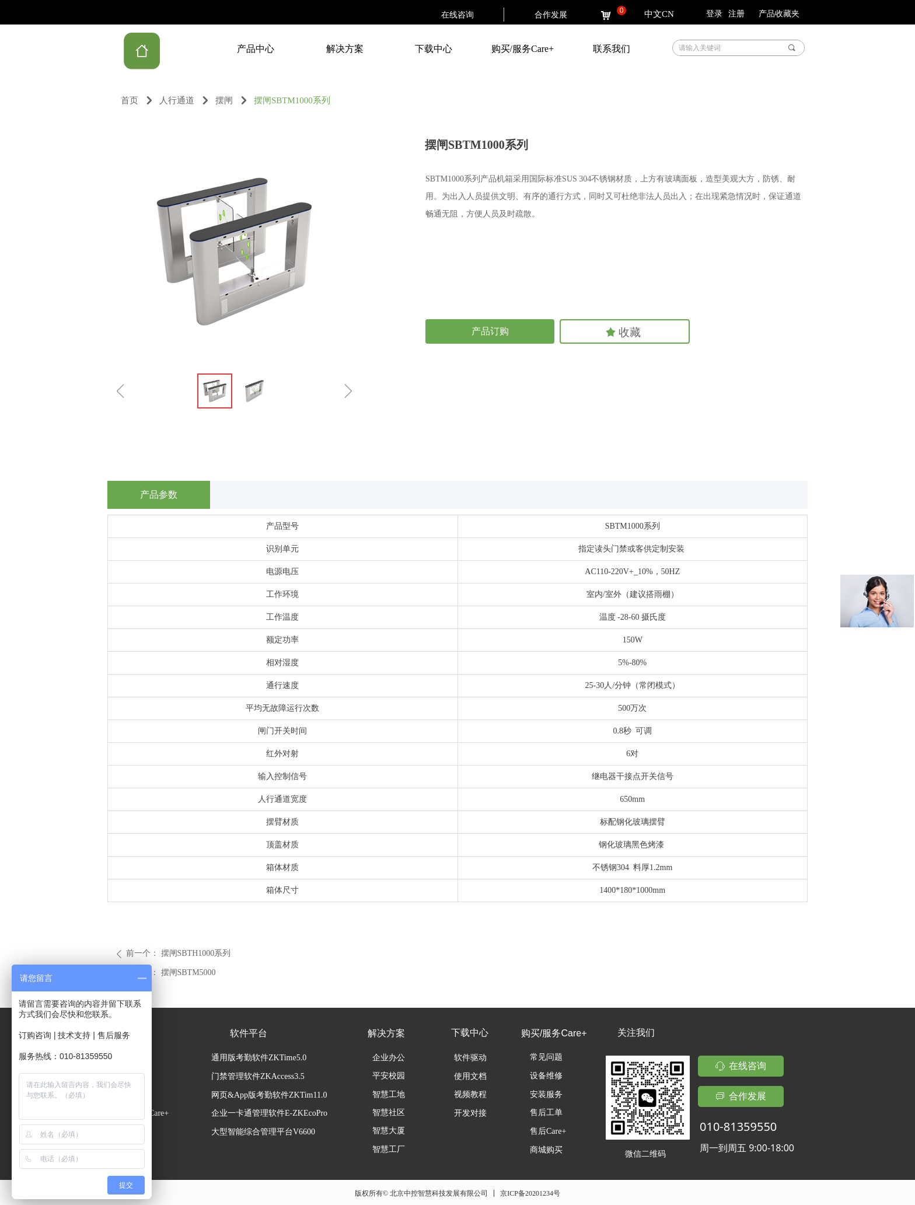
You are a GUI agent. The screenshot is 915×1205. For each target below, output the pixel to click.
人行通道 (176, 100)
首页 (129, 100)
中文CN (659, 14)
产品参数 (158, 495)
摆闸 (224, 100)
